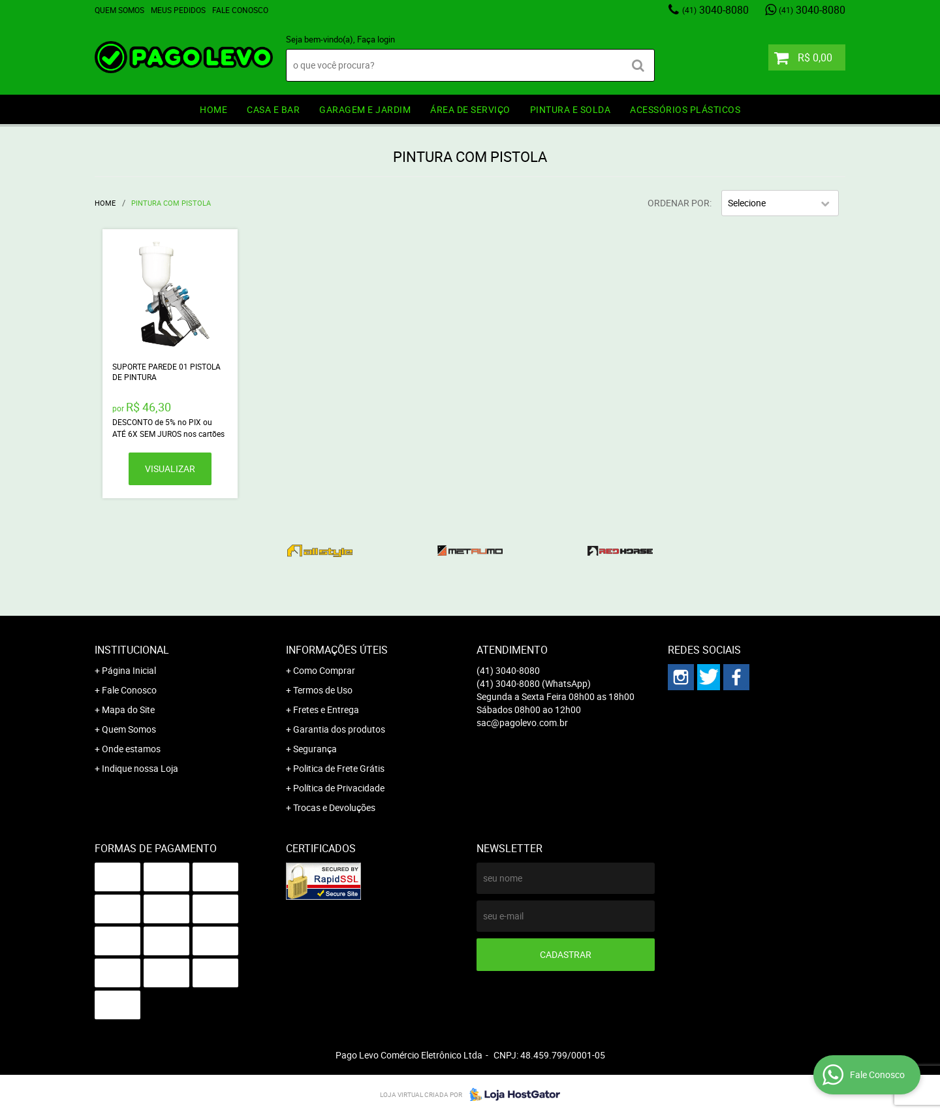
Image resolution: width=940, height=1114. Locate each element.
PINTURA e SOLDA (570, 109)
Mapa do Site (128, 709)
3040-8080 (715, 10)
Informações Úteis (337, 650)
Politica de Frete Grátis (338, 768)
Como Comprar (324, 670)
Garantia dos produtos (339, 729)
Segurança (315, 748)
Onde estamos (131, 748)
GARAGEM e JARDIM (365, 109)
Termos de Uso (322, 690)
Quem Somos (119, 10)
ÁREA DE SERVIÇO (470, 109)
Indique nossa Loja (140, 768)
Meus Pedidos (178, 10)
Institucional (132, 650)
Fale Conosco (240, 10)
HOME (213, 109)
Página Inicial (129, 670)
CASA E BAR (273, 109)
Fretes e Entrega (326, 709)
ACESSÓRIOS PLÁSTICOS (685, 109)
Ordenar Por (679, 203)
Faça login (376, 39)
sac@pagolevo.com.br (522, 722)
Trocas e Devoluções (334, 807)
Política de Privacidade (338, 788)
